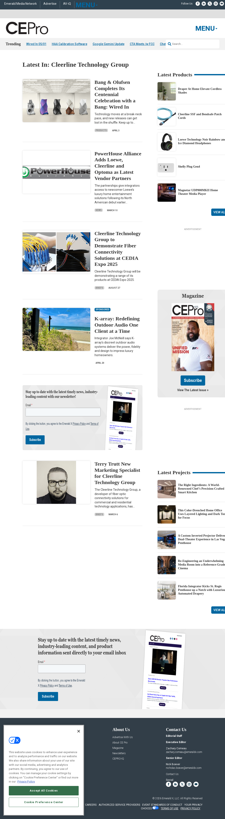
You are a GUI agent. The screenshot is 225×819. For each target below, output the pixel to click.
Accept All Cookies (44, 790)
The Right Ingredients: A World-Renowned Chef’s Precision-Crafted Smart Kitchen (201, 488)
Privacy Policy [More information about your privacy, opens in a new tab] (26, 781)
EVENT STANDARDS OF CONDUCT (162, 804)
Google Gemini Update (108, 44)
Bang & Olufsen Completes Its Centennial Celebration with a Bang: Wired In (115, 94)
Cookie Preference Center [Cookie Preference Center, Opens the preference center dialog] (43, 802)
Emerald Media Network (20, 3)
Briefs (99, 288)
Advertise (50, 3)
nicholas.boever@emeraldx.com (184, 767)
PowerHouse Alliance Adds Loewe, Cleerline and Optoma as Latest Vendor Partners (118, 166)
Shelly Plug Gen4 (189, 166)
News (99, 210)
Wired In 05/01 (36, 44)
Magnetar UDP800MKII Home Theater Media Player (198, 192)
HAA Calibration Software (69, 44)
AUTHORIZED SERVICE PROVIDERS (119, 804)
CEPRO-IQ (118, 758)
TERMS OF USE (169, 808)
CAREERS (90, 804)
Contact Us (172, 774)
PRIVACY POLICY (190, 808)
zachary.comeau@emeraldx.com (184, 752)
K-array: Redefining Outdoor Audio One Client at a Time (117, 325)
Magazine (117, 748)
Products (101, 130)
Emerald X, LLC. (171, 798)
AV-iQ (67, 3)
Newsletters (119, 753)
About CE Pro (119, 742)
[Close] (78, 731)
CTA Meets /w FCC (142, 44)
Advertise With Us (122, 737)
